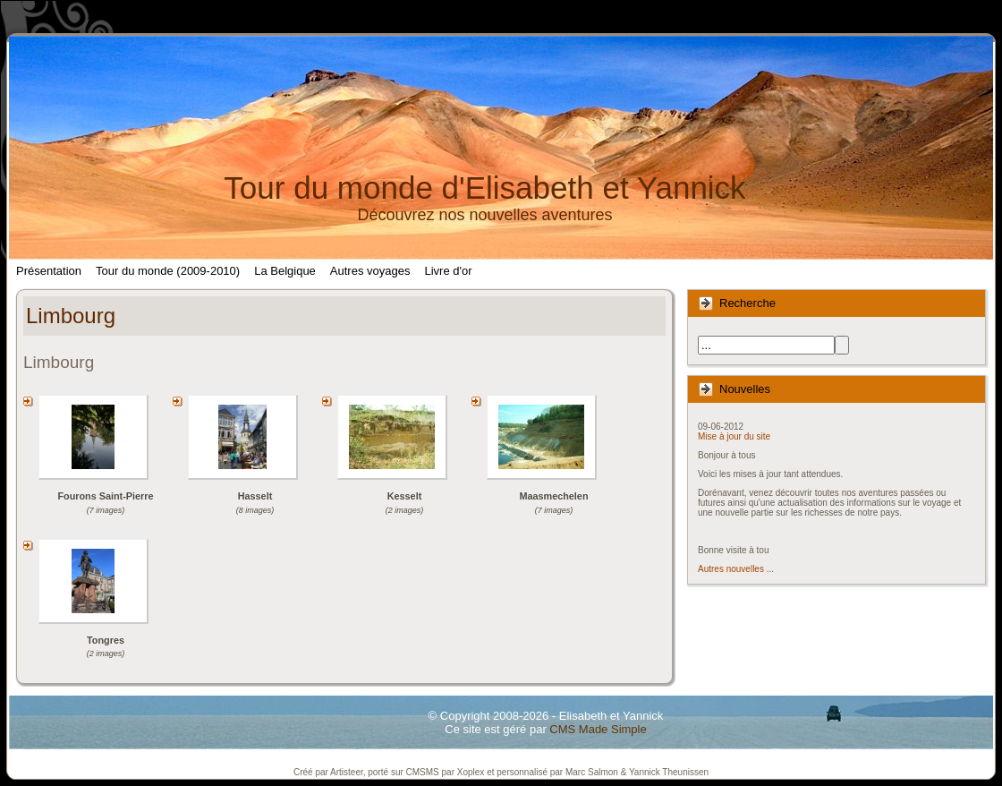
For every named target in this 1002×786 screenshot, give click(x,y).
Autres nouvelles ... (736, 569)
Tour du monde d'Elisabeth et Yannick (484, 187)
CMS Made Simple (597, 729)
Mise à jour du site (734, 436)
